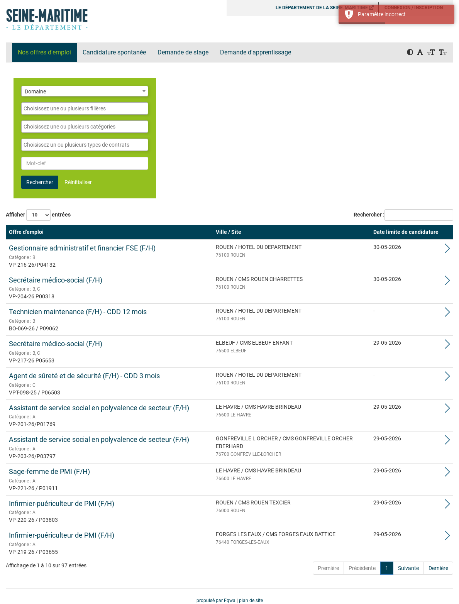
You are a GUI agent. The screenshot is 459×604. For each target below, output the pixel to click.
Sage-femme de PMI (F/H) (49, 471)
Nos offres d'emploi (44, 52)
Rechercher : (369, 214)
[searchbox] (85, 108)
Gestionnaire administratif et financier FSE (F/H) (82, 248)
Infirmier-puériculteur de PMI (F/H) (61, 503)
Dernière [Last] (438, 568)
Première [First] (328, 568)
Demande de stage (183, 52)
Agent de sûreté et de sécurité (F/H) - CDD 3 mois (84, 376)
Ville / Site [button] (228, 232)
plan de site (251, 600)
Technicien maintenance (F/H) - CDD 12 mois (78, 312)
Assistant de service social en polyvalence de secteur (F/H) (99, 408)
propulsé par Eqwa (216, 600)
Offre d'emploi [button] (26, 232)
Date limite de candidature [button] (406, 232)
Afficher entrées (38, 215)
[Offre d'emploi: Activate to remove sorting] (109, 232)
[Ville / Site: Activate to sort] (291, 232)
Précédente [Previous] (362, 568)
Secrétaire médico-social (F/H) (55, 280)
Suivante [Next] (408, 568)
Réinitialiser (78, 182)
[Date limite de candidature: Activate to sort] (406, 232)
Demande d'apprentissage (255, 52)
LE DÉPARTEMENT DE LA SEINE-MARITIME (325, 7)
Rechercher (39, 182)
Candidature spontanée (114, 52)
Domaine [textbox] (35, 91)
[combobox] (84, 91)
